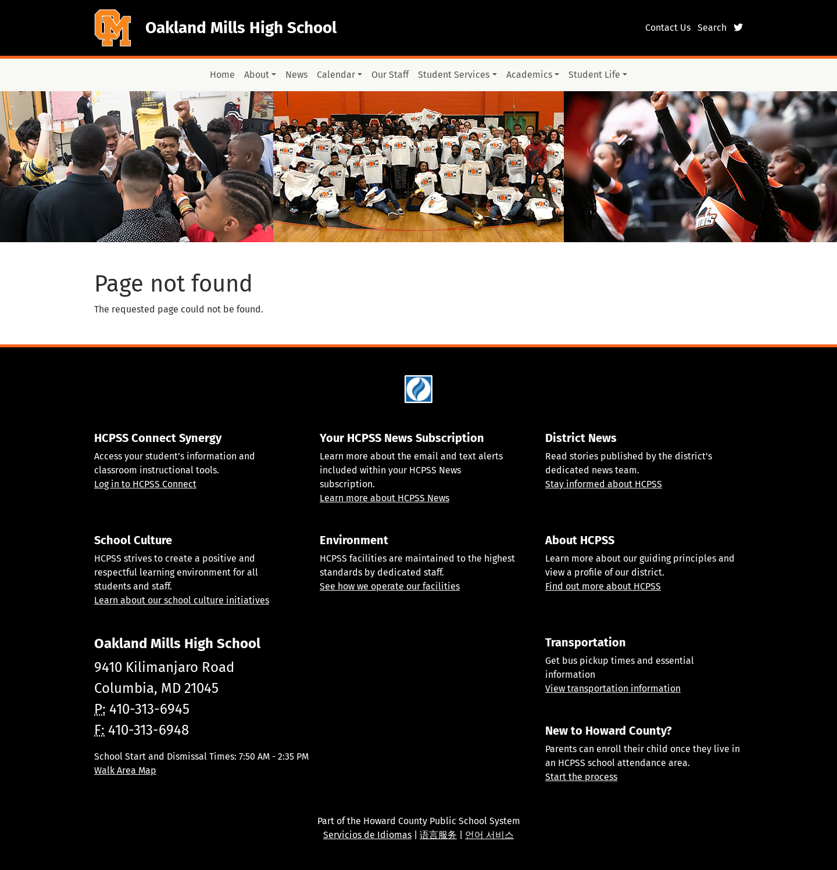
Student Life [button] (594, 74)
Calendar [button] (336, 74)
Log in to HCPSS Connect (145, 484)
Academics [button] (529, 74)
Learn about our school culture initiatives (181, 600)
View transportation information (613, 688)
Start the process (581, 776)
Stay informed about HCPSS (603, 484)
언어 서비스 (489, 834)
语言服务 (438, 834)
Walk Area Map (125, 770)
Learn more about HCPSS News (384, 498)
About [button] (256, 74)
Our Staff (390, 74)
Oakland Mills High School (241, 27)
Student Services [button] (453, 74)
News (296, 74)
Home (222, 74)
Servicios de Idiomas (367, 834)
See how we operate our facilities (390, 586)
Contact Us (668, 27)
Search (712, 27)
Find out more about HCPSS (603, 586)
